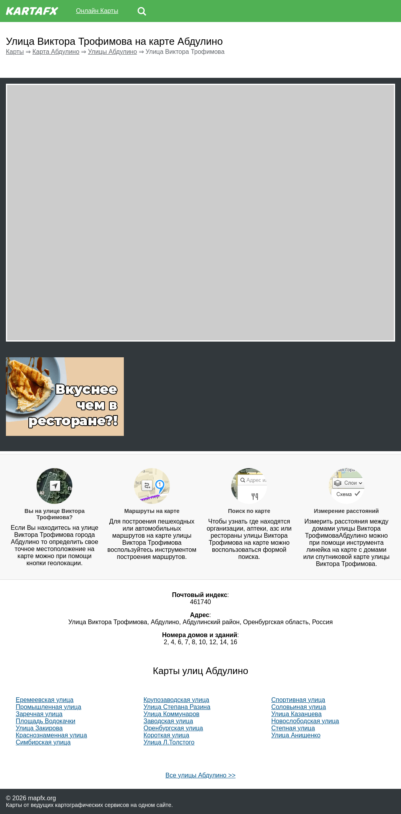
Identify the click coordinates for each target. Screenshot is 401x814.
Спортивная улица (298, 699)
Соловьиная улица (298, 707)
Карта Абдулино (55, 51)
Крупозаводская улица (176, 699)
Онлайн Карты (97, 10)
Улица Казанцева (296, 714)
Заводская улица (168, 721)
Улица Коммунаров (171, 714)
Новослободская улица (305, 721)
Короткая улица (166, 735)
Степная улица (293, 728)
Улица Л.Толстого (169, 742)
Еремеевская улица (45, 699)
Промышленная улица (48, 707)
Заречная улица (39, 714)
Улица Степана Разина (176, 707)
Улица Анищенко (295, 735)
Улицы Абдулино (112, 51)
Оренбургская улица (173, 728)
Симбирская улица (43, 742)
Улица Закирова (39, 728)
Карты (15, 51)
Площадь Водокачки (45, 721)
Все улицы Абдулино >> (200, 775)
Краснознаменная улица (51, 735)
